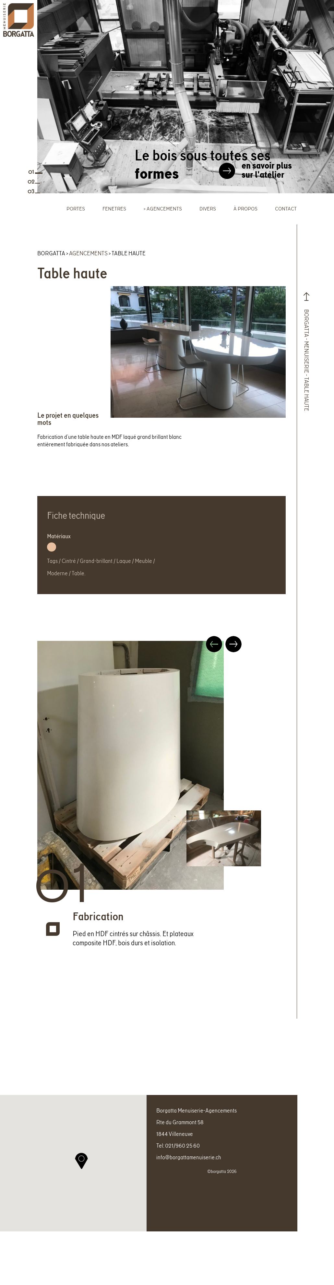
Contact (286, 209)
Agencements (164, 209)
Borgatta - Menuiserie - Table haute (307, 350)
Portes (75, 209)
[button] (81, 1173)
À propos (245, 209)
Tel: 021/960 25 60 (178, 1157)
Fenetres (114, 209)
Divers (207, 209)
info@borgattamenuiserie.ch (188, 1169)
